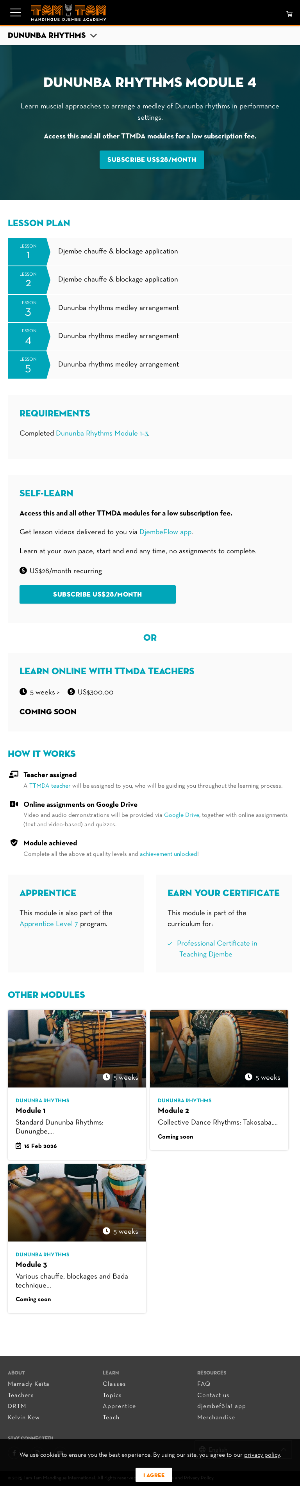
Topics (112, 1395)
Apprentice (119, 1406)
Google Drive (181, 815)
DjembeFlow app (165, 532)
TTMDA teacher (50, 786)
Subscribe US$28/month (151, 160)
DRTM (17, 1406)
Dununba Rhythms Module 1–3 (102, 433)
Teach (111, 1417)
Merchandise (216, 1417)
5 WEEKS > (45, 692)
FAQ (204, 1384)
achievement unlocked (168, 854)
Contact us (213, 1395)
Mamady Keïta (29, 1384)
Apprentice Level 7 (50, 924)
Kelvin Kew (24, 1417)
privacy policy (262, 1455)
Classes (114, 1384)
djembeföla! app (221, 1406)
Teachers (21, 1395)
